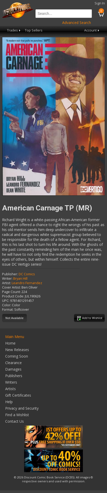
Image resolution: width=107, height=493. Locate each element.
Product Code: (13, 296)
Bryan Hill (20, 278)
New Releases (17, 349)
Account (92, 30)
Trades (14, 30)
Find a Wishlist (17, 414)
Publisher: (10, 274)
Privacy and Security (22, 408)
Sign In (100, 3)
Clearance (13, 362)
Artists (10, 388)
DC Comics (27, 274)
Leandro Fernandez (27, 283)
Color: (6, 305)
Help (9, 401)
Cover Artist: (11, 287)
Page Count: (11, 292)
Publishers (13, 375)
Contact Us (14, 421)
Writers (11, 382)
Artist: (6, 283)
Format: (7, 309)
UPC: (5, 300)
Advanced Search (76, 22)
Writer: (7, 278)
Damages (13, 369)
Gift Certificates (18, 395)
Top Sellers (33, 30)
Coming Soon (16, 356)
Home (10, 343)
